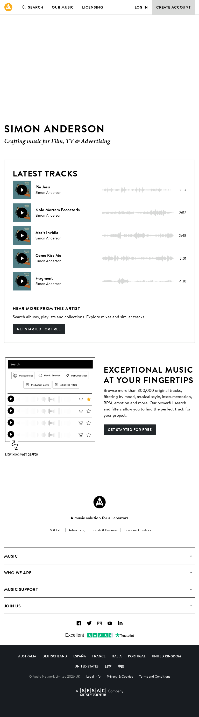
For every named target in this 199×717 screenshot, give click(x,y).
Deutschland (54, 656)
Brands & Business (104, 530)
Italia (117, 656)
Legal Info (93, 676)
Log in (141, 7)
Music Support (21, 589)
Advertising (77, 530)
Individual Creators (137, 530)
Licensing (92, 7)
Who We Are (18, 573)
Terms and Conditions (154, 676)
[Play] (22, 190)
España (79, 656)
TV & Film (55, 530)
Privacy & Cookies (120, 676)
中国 (121, 666)
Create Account (173, 7)
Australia (27, 656)
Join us (12, 606)
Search (32, 7)
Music (11, 556)
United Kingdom (166, 656)
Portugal (137, 656)
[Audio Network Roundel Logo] (99, 502)
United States (86, 666)
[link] (8, 7)
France (98, 656)
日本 (108, 666)
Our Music (63, 7)
